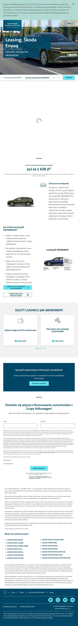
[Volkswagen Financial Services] (12, 25)
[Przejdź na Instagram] (58, 600)
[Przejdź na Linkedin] (50, 600)
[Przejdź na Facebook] (72, 600)
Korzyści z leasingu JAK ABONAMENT (37, 78)
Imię (5, 422)
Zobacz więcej (6, 460)
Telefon (43, 422)
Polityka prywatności (42, 477)
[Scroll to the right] (59, 77)
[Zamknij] (73, 4)
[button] (36, 348)
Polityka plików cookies (27, 607)
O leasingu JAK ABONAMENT (12, 78)
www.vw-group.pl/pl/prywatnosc (47, 452)
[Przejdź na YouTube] (65, 600)
